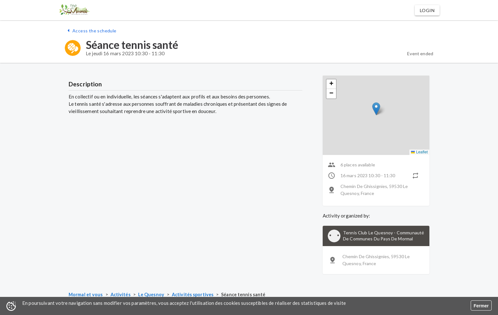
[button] (427, 10)
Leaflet (419, 152)
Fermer (481, 305)
